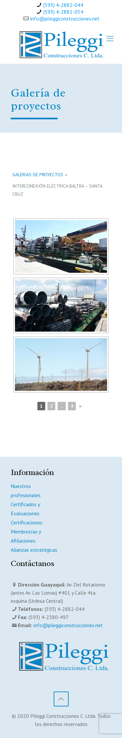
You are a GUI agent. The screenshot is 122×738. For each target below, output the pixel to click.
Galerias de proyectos (37, 175)
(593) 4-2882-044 (63, 5)
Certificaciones (26, 522)
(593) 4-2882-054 (63, 11)
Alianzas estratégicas (34, 550)
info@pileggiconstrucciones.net (65, 18)
